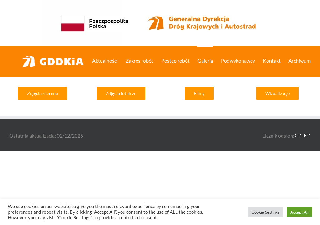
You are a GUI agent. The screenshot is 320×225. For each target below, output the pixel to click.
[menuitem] (109, 60)
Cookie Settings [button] (266, 212)
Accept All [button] (299, 212)
